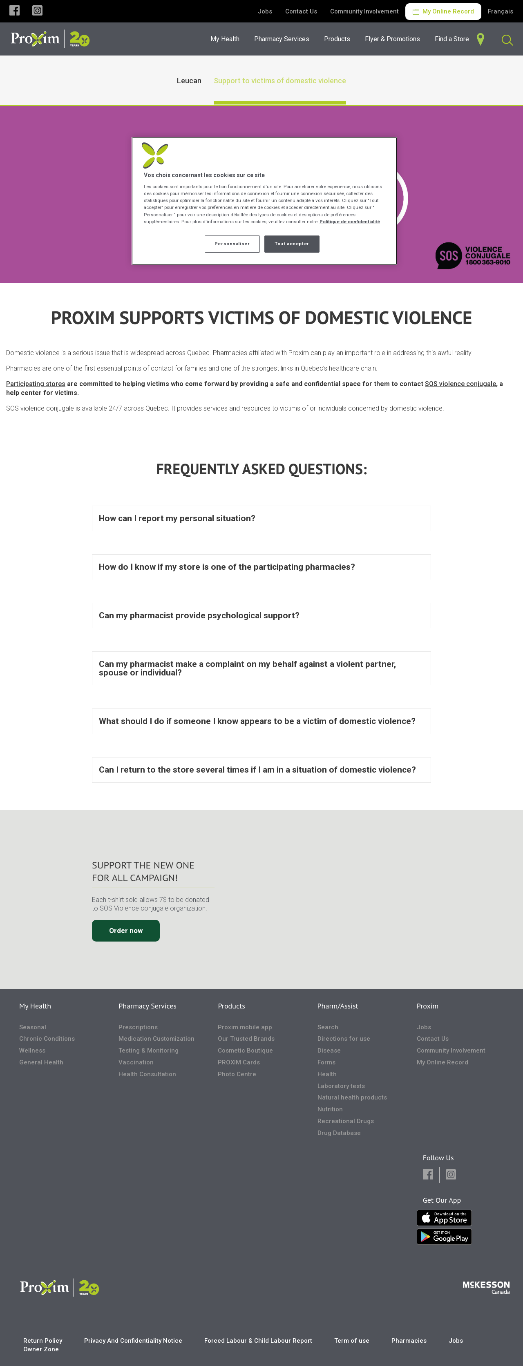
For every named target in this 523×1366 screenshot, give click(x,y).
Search (327, 1027)
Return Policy (42, 1340)
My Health (35, 1006)
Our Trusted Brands (246, 1039)
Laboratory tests (341, 1086)
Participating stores (35, 384)
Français (500, 11)
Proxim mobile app (245, 1027)
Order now (126, 930)
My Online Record (443, 11)
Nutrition (330, 1109)
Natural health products (352, 1098)
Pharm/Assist (337, 1006)
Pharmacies (409, 1340)
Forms (326, 1062)
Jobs (265, 11)
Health (327, 1074)
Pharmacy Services (147, 1006)
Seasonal (32, 1027)
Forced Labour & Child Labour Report (258, 1340)
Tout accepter (292, 244)
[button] (14, 11)
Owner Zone (41, 1349)
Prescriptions (138, 1027)
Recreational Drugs (345, 1121)
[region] (264, 201)
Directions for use (343, 1039)
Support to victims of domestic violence (280, 80)
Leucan (189, 80)
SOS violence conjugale (460, 384)
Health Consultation (147, 1074)
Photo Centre (237, 1074)
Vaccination (136, 1062)
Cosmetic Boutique (245, 1050)
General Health (41, 1062)
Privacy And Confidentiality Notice (133, 1340)
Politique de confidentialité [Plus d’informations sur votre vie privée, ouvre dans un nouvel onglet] (350, 221)
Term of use (351, 1340)
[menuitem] (284, 39)
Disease (329, 1050)
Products (231, 1006)
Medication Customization (156, 1039)
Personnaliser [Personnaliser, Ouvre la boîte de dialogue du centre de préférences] (232, 244)
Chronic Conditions (47, 1039)
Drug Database (339, 1133)
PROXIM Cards (239, 1062)
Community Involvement (364, 11)
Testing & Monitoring (148, 1050)
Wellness (32, 1050)
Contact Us (301, 11)
